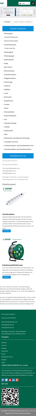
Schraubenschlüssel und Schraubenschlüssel (17, 149)
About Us (4, 345)
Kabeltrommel (28, 22)
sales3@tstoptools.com (9, 173)
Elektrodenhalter (9, 112)
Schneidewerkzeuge (10, 123)
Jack (5, 119)
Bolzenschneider (9, 71)
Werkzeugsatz (8, 33)
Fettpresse (7, 86)
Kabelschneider (9, 59)
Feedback (4, 359)
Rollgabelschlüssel (10, 78)
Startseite (16, 22)
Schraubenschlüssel (10, 74)
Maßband (7, 89)
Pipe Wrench (8, 67)
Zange (6, 63)
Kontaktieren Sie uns (7, 357)
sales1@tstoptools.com (12, 168)
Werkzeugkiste (8, 52)
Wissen (3, 354)
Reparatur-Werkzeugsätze (11, 41)
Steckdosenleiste (8, 214)
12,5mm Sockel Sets (9, 48)
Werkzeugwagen (9, 56)
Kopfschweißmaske (10, 115)
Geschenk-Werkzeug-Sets (11, 37)
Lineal (6, 93)
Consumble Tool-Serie (11, 142)
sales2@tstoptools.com (9, 171)
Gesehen (6, 104)
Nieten (6, 108)
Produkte (22, 22)
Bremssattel (7, 97)
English (22, 3)
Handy (3, 362)
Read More (7, 231)
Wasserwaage (8, 82)
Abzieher (7, 127)
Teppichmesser (8, 101)
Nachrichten (4, 351)
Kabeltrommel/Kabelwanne (12, 265)
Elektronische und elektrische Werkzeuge (17, 138)
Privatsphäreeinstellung (23, 413)
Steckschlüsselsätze (10, 44)
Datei (5, 134)
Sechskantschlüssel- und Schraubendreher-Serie (19, 145)
